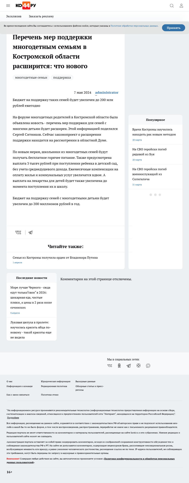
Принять (174, 28)
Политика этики (49, 394)
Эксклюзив (14, 16)
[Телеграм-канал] (129, 365)
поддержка (62, 77)
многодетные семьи (31, 77)
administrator (106, 92)
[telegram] (32, 232)
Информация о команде (20, 386)
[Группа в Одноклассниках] (119, 365)
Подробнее (13, 417)
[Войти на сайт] (181, 5)
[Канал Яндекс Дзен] (138, 365)
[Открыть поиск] (172, 5)
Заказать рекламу (41, 16)
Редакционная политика (54, 386)
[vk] (18, 232)
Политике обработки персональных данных (134, 25)
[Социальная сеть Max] (148, 365)
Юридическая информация (55, 381)
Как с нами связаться (18, 394)
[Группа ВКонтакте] (109, 365)
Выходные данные (85, 381)
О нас (10, 381)
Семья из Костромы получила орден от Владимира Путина (65, 260)
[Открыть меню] (8, 5)
